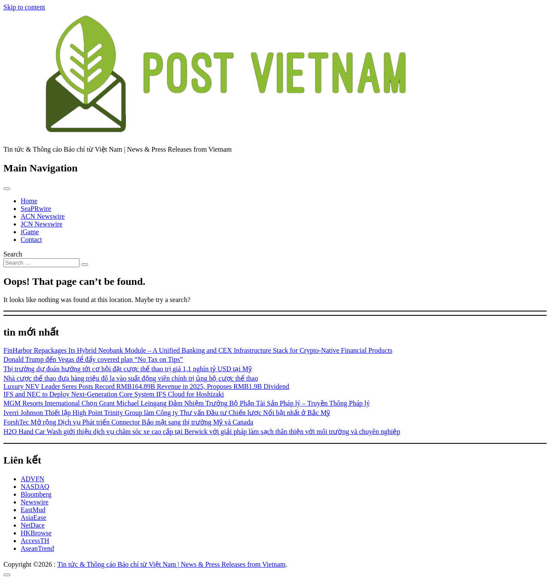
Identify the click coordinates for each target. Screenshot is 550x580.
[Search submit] (84, 264)
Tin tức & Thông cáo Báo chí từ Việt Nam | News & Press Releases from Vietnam (171, 564)
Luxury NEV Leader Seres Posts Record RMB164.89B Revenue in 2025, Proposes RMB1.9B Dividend (146, 386)
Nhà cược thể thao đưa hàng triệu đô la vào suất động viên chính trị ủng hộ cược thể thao (130, 378)
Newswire (35, 502)
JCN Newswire (41, 224)
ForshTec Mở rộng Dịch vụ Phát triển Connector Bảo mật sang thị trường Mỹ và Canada (128, 422)
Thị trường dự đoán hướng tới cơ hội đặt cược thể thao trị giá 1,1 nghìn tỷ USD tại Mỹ (127, 368)
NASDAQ (35, 486)
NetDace (33, 525)
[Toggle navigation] (6, 188)
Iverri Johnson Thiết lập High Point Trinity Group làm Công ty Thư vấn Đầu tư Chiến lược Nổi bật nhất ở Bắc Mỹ (166, 412)
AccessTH (35, 540)
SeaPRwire (36, 208)
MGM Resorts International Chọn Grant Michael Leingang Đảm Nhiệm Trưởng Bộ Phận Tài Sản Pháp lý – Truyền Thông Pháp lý (186, 403)
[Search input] (41, 262)
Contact (31, 239)
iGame (30, 231)
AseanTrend (37, 548)
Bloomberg (36, 494)
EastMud (33, 509)
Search (12, 254)
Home (29, 201)
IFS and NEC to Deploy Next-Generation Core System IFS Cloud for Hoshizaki (113, 394)
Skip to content (24, 7)
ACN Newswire (43, 216)
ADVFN (32, 478)
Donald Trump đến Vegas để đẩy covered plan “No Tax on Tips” (93, 359)
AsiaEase (33, 517)
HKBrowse (36, 533)
